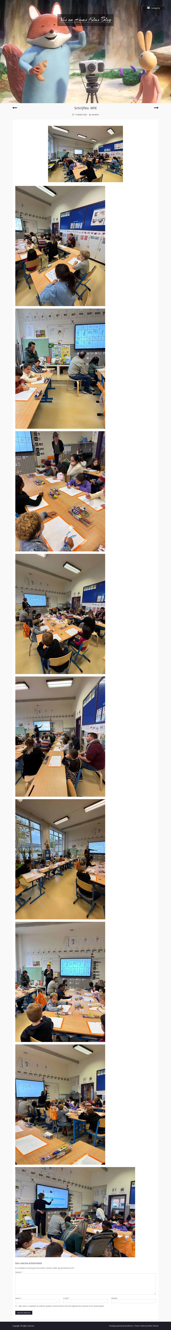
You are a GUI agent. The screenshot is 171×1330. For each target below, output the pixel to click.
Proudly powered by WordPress (121, 1326)
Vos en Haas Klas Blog (85, 19)
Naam (18, 1298)
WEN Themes (153, 1326)
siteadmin (95, 114)
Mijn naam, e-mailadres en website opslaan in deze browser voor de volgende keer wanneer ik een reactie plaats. (61, 1306)
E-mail (66, 1298)
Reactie (18, 1272)
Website (114, 1298)
